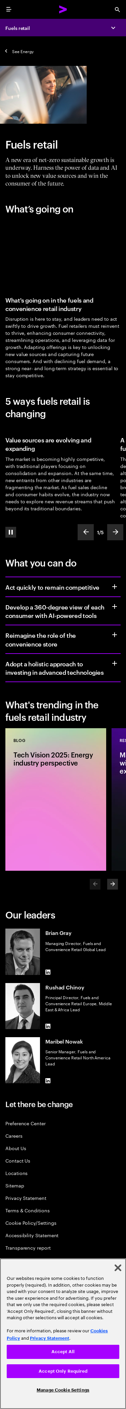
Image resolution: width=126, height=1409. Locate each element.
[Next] (112, 884)
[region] (63, 1333)
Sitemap (14, 1185)
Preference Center (25, 1123)
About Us (15, 1147)
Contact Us (17, 1160)
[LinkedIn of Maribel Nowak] (48, 1080)
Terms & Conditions (27, 1210)
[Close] (118, 1267)
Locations (16, 1172)
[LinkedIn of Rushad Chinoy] (48, 1026)
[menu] (9, 9)
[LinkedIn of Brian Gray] (48, 972)
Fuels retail (17, 28)
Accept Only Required (63, 1371)
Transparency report (28, 1247)
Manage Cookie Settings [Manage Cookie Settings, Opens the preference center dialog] (63, 1390)
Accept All (63, 1351)
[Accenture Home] (63, 9)
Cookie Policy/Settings (30, 1222)
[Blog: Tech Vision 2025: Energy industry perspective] (55, 799)
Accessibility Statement (31, 1235)
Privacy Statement (25, 1197)
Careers (14, 1135)
